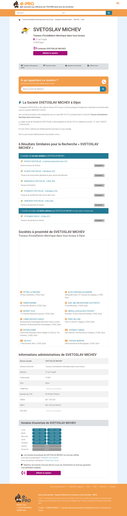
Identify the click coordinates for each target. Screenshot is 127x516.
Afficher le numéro (50, 53)
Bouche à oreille (49, 65)
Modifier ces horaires (50, 458)
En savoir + (99, 166)
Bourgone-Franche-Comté (63, 19)
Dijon (82, 19)
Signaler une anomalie (73, 65)
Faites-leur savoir (52, 460)
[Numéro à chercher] (60, 89)
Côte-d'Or (76, 19)
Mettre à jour (92, 65)
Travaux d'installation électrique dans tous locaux (37, 19)
